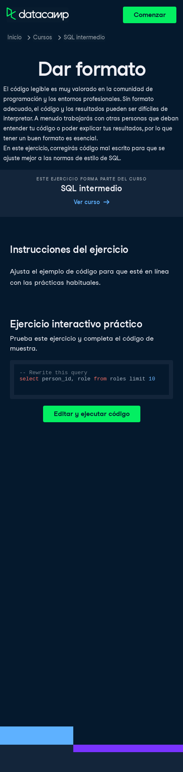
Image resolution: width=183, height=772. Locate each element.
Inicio (14, 37)
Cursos (42, 37)
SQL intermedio (84, 37)
